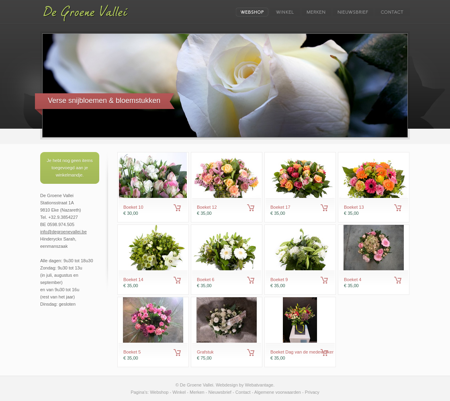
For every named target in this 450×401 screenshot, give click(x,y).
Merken (197, 392)
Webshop (159, 392)
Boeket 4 (352, 279)
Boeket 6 (205, 279)
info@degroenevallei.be (63, 231)
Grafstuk (205, 352)
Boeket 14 (133, 279)
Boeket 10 (133, 207)
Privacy (312, 392)
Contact (243, 392)
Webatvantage (259, 384)
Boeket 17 (280, 207)
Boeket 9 (279, 279)
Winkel (179, 392)
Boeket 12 (207, 207)
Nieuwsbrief (219, 392)
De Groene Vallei (84, 13)
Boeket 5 (132, 352)
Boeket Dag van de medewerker (301, 352)
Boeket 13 (354, 207)
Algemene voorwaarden (277, 392)
